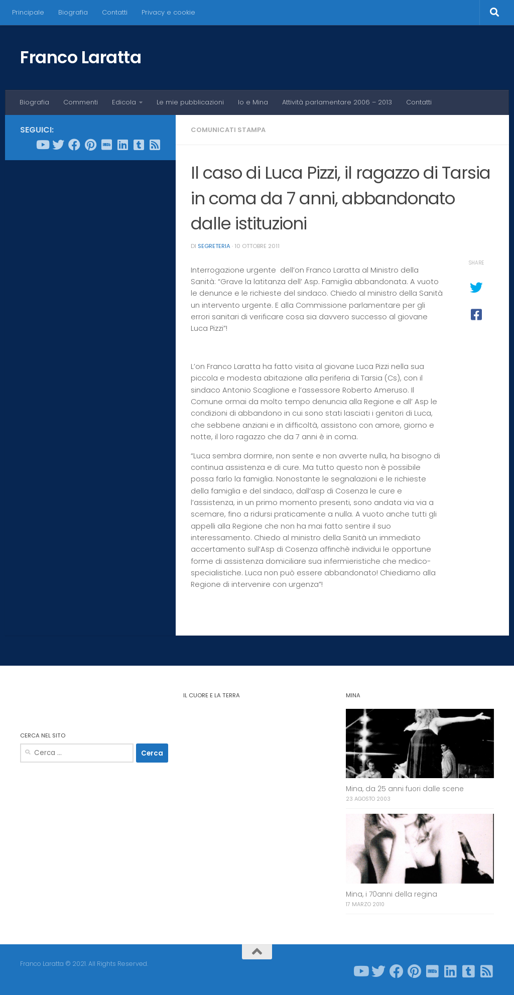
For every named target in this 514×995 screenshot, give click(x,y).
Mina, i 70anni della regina (391, 894)
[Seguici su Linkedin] (122, 145)
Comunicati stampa (228, 130)
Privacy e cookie (168, 12)
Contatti (114, 12)
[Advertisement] (90, 233)
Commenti (80, 102)
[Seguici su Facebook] (74, 145)
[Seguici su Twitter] (58, 145)
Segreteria (214, 246)
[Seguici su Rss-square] (155, 145)
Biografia (73, 12)
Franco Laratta (80, 57)
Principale (28, 12)
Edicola (124, 102)
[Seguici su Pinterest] (90, 145)
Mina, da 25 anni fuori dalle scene (405, 789)
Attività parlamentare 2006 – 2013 (337, 102)
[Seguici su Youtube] (42, 145)
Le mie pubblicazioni (190, 102)
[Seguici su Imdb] (106, 145)
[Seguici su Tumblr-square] (139, 145)
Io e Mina (253, 102)
